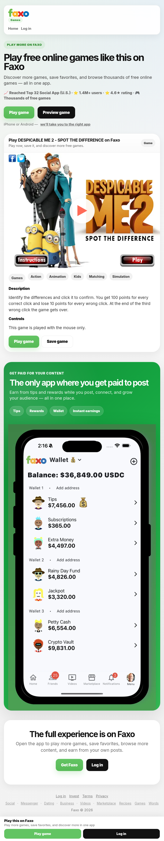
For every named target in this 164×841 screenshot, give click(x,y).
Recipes (125, 803)
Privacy (102, 796)
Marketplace (106, 803)
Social (10, 803)
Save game (57, 341)
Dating (49, 803)
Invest (74, 796)
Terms (87, 796)
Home (13, 28)
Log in (26, 28)
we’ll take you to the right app (65, 124)
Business (67, 803)
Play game (19, 112)
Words (153, 803)
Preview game (56, 112)
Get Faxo (69, 765)
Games (140, 803)
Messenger (29, 803)
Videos (85, 803)
